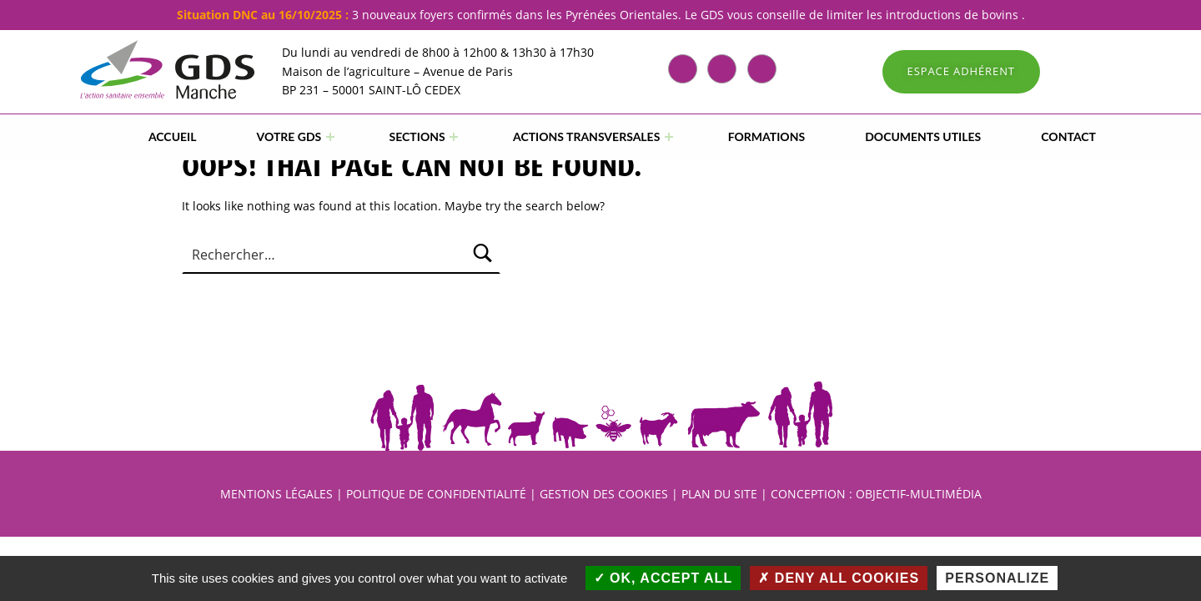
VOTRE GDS (289, 136)
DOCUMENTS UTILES (923, 136)
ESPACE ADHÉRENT (961, 70)
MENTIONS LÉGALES (276, 494)
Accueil (172, 136)
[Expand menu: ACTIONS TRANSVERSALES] (669, 137)
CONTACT (1068, 136)
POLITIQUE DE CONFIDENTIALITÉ (436, 494)
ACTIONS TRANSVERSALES (586, 136)
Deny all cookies (838, 578)
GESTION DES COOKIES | (609, 494)
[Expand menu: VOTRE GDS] (330, 137)
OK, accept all (663, 578)
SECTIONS (417, 136)
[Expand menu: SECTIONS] (454, 137)
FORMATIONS (766, 136)
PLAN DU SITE (719, 494)
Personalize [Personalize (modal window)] (997, 578)
